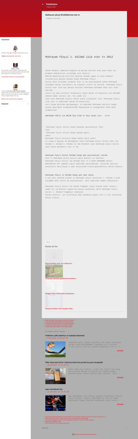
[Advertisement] (84, 34)
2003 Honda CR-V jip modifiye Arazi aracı (57, 423)
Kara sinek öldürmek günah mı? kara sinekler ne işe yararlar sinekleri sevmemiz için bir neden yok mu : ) (75, 417)
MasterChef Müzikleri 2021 (53, 421)
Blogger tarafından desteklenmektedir (84, 434)
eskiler (48, 242)
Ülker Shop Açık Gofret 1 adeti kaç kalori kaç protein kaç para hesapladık (74, 362)
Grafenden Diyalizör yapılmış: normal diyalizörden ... (60, 323)
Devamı (120, 351)
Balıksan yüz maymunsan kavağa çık (12, 99)
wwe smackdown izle (53, 389)
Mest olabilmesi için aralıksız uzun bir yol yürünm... (60, 320)
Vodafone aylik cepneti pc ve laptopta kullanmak (64, 335)
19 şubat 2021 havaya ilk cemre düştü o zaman (59, 325)
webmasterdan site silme (11, 56)
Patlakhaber (51, 4)
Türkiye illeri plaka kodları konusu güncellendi (58, 326)
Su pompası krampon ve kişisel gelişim (12, 77)
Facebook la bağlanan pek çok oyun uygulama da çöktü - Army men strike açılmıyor (69, 420)
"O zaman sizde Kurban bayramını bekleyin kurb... (59, 322)
